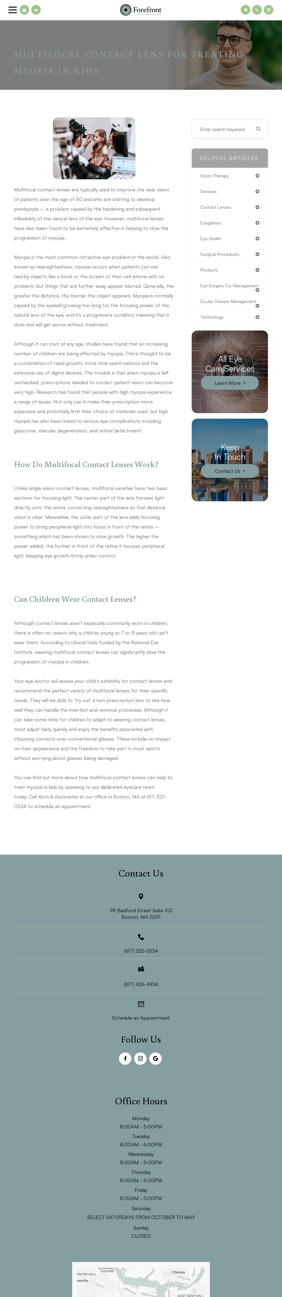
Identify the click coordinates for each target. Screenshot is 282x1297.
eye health (211, 240)
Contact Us (227, 483)
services (209, 192)
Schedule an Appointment (141, 1018)
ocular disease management (216, 311)
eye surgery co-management (217, 290)
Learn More (228, 395)
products (209, 272)
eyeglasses (211, 224)
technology (212, 329)
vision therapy (215, 176)
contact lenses (216, 208)
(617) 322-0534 (141, 951)
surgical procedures (221, 256)
